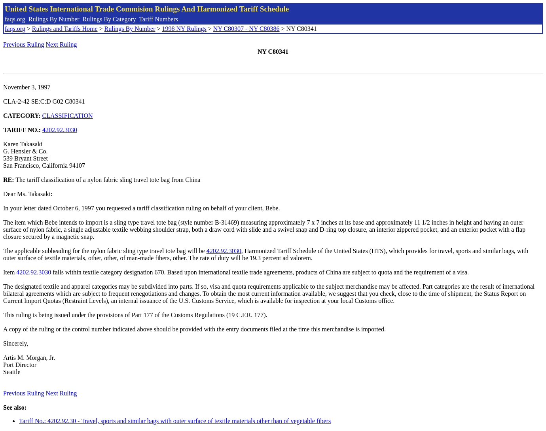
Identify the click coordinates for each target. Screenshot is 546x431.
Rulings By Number (54, 19)
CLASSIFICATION (67, 115)
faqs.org (15, 19)
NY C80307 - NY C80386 (246, 28)
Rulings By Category (109, 19)
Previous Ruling (23, 44)
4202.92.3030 (59, 130)
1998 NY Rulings (184, 28)
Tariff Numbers (158, 19)
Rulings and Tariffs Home (65, 28)
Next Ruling (61, 44)
